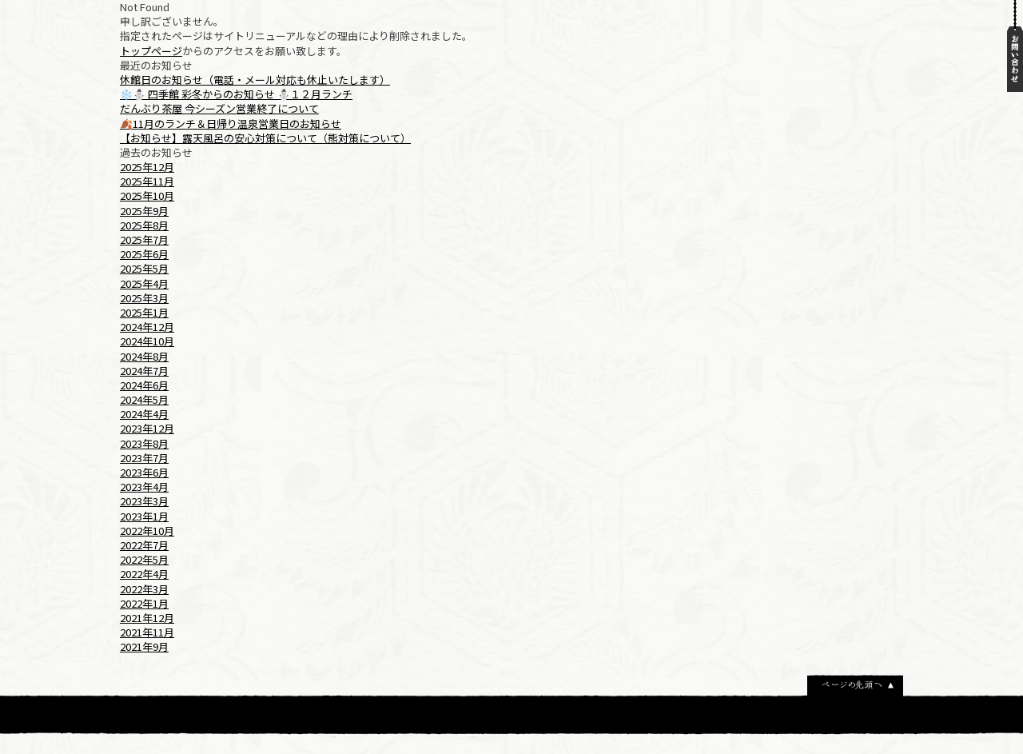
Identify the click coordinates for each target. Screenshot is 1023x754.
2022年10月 (147, 530)
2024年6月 (144, 385)
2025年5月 (144, 268)
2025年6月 (144, 253)
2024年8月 (144, 356)
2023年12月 (147, 428)
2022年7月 (144, 545)
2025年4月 (144, 283)
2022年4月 (144, 573)
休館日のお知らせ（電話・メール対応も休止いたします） (255, 79)
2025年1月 (144, 312)
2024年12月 (147, 326)
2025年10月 (147, 195)
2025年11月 (147, 181)
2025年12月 (147, 166)
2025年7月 (144, 239)
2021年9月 (144, 646)
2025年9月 (144, 210)
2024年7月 (144, 370)
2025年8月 (144, 225)
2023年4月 (144, 486)
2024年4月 (144, 413)
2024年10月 (147, 341)
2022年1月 (144, 603)
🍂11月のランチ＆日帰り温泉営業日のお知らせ (230, 123)
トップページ (151, 50)
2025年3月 (144, 297)
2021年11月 (147, 632)
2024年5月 (144, 399)
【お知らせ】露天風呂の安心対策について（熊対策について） (265, 138)
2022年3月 (144, 588)
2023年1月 (144, 516)
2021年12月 (147, 617)
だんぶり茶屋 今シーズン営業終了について (219, 108)
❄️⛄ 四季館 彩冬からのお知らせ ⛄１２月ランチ (236, 94)
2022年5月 (144, 559)
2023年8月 (144, 443)
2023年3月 (144, 501)
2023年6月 (144, 472)
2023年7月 (144, 457)
